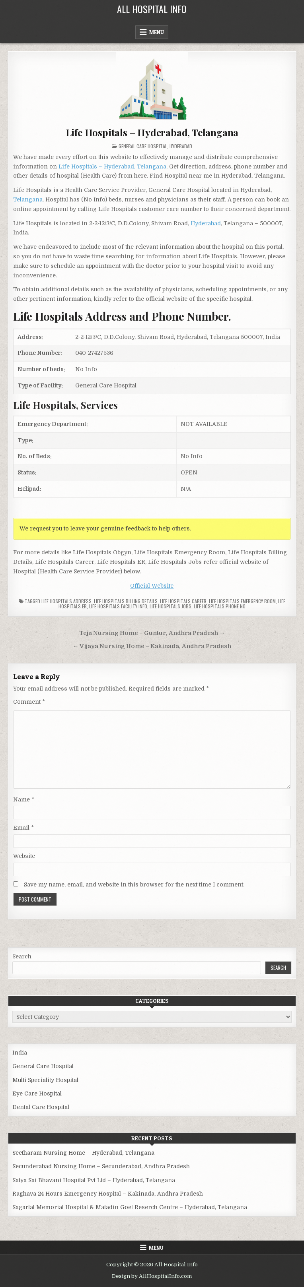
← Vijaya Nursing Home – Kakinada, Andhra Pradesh (152, 646)
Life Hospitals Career (183, 601)
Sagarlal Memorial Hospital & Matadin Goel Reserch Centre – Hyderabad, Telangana (129, 1207)
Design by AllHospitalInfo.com (152, 1276)
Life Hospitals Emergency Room (242, 601)
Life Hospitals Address (66, 601)
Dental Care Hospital (40, 1107)
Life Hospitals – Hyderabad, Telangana (152, 132)
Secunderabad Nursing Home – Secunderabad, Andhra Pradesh (101, 1166)
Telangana (28, 199)
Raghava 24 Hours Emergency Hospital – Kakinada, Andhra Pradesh (107, 1193)
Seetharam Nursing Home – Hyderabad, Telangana (83, 1153)
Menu (156, 32)
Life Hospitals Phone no (220, 606)
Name (23, 799)
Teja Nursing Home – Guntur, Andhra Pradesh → (152, 633)
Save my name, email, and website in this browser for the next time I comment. (134, 884)
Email (23, 827)
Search (21, 956)
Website (24, 856)
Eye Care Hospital (37, 1093)
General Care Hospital (143, 146)
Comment (29, 702)
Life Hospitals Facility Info (118, 606)
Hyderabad (181, 146)
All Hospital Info (152, 9)
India (19, 1052)
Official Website (151, 586)
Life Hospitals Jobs (170, 606)
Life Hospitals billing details (126, 601)
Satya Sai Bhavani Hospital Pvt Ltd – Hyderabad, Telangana (93, 1180)
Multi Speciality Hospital (45, 1080)
